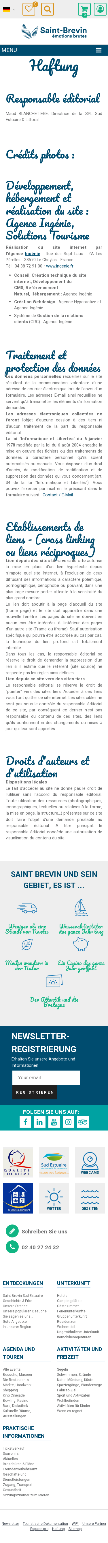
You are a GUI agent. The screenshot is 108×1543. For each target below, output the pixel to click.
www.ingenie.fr (59, 266)
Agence (16, 254)
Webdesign (44, 302)
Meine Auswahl (34, 5)
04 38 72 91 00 (28, 266)
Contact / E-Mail (58, 495)
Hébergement (45, 294)
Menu (9, 50)
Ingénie (32, 254)
